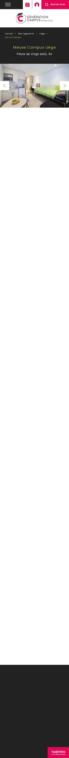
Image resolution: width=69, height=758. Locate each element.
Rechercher (58, 4)
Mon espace (36, 4)
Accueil (9, 33)
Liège (42, 33)
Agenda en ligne (27, 4)
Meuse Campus (13, 37)
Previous (4, 85)
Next (64, 85)
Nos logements (26, 33)
